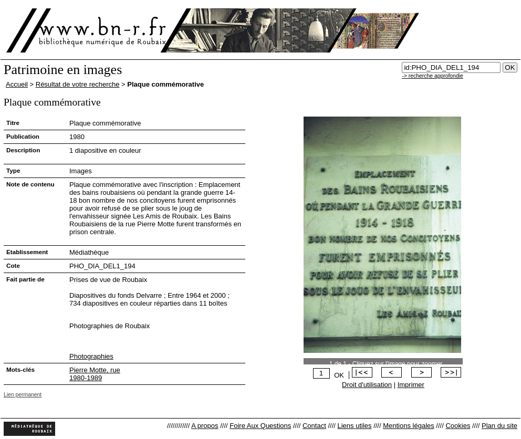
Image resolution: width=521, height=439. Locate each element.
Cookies (457, 426)
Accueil (17, 84)
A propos (204, 426)
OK (339, 375)
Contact (314, 426)
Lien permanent (22, 395)
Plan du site (499, 426)
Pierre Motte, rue (94, 370)
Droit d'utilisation (367, 385)
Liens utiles (354, 426)
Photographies (91, 356)
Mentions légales (408, 426)
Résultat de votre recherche (78, 84)
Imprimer (411, 385)
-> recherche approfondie (432, 76)
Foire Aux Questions (260, 426)
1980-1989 (85, 378)
